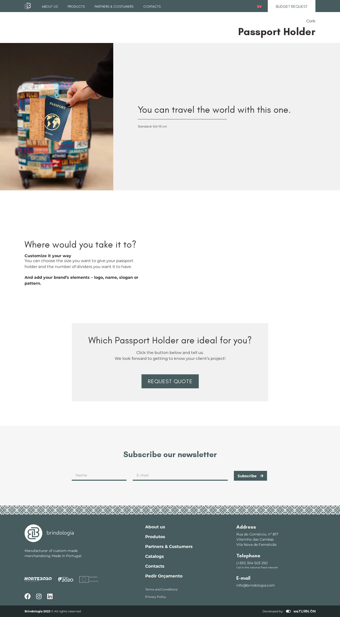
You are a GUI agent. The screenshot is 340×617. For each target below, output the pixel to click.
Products (76, 6)
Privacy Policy (155, 597)
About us (50, 6)
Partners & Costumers (114, 6)
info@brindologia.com (255, 585)
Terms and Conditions (161, 589)
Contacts (152, 6)
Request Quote (170, 381)
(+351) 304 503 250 (252, 563)
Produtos (155, 536)
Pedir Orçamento (164, 576)
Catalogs (154, 556)
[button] (170, 381)
